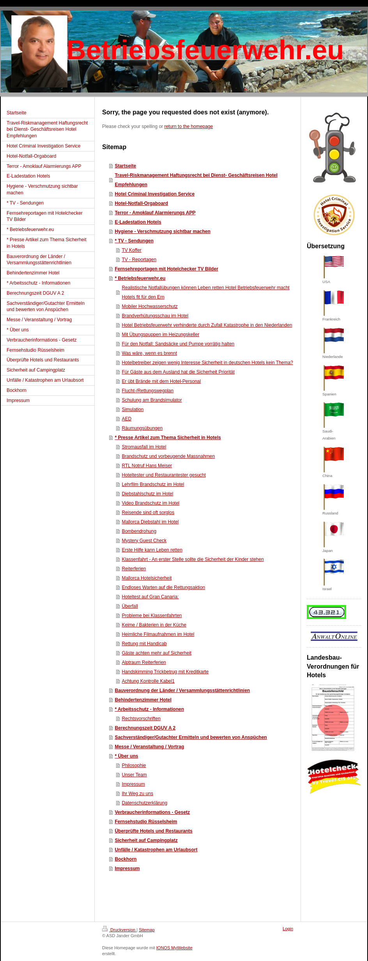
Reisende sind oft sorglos (148, 512)
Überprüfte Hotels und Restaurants (153, 831)
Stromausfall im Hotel (144, 447)
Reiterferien (134, 568)
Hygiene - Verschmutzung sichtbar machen (162, 231)
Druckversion (119, 929)
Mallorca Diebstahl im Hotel (150, 522)
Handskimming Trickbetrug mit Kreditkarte (165, 671)
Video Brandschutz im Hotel (150, 503)
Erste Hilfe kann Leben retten (152, 550)
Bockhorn (125, 859)
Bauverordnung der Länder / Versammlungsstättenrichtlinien (182, 690)
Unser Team (134, 775)
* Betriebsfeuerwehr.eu (140, 278)
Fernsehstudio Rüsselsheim (146, 821)
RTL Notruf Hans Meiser (147, 465)
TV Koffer (131, 250)
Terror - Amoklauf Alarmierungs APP (155, 212)
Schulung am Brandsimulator (152, 400)
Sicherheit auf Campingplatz (146, 840)
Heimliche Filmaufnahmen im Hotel (158, 634)
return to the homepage (188, 126)
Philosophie (134, 765)
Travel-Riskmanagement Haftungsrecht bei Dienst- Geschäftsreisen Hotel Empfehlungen (196, 180)
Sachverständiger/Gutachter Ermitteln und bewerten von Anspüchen (191, 737)
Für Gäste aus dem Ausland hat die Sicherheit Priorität (178, 372)
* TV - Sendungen (134, 241)
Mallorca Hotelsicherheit (147, 578)
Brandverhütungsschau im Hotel (155, 316)
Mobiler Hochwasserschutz (149, 306)
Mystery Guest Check (144, 540)
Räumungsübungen (142, 428)
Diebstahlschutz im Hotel (147, 494)
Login (288, 928)
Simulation (132, 409)
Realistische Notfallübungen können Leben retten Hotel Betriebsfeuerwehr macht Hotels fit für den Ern (205, 292)
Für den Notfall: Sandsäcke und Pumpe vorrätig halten (178, 344)
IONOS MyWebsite (174, 947)
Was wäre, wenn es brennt (149, 353)
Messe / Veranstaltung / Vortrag (149, 746)
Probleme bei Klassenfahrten (152, 615)
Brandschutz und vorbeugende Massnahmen (168, 456)
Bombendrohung (139, 531)
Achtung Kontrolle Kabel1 (148, 681)
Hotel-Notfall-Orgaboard (141, 203)
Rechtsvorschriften (141, 718)
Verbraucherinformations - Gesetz (152, 812)
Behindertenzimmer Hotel (143, 700)
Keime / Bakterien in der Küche (154, 625)
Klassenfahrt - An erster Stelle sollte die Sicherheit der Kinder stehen (193, 559)
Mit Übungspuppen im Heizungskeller (160, 334)
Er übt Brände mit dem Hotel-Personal (161, 381)
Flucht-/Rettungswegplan (147, 390)
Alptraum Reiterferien (144, 662)
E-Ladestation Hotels (138, 222)
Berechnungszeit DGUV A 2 (145, 728)
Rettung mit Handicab (144, 643)
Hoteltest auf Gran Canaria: (150, 597)
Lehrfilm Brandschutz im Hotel (153, 484)
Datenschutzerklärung (144, 803)
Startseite (125, 166)
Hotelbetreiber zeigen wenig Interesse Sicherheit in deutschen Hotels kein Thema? (207, 362)
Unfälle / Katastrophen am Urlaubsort (156, 849)
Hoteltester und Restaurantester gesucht (163, 475)
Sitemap (146, 929)
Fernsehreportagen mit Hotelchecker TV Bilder (166, 269)
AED (126, 419)
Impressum (133, 784)
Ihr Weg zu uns (137, 793)
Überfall (130, 606)
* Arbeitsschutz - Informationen (149, 709)
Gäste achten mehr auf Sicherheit (156, 653)
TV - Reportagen (139, 259)
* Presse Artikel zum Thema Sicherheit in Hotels (168, 437)
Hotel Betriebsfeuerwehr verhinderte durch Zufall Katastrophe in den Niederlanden (207, 325)
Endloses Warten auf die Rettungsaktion (163, 587)
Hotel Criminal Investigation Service (155, 194)
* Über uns (126, 756)
